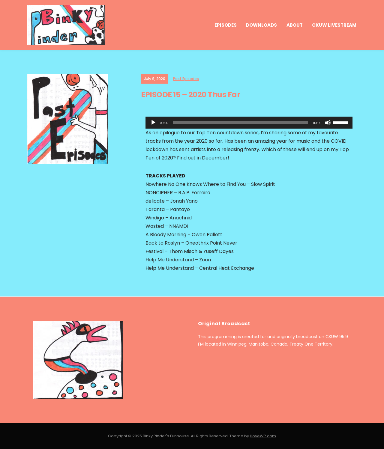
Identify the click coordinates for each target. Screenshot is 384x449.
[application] (249, 123)
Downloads (261, 25)
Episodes (225, 25)
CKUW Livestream (334, 25)
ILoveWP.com (263, 436)
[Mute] (328, 123)
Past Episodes (186, 78)
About (294, 25)
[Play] (153, 123)
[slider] (240, 122)
